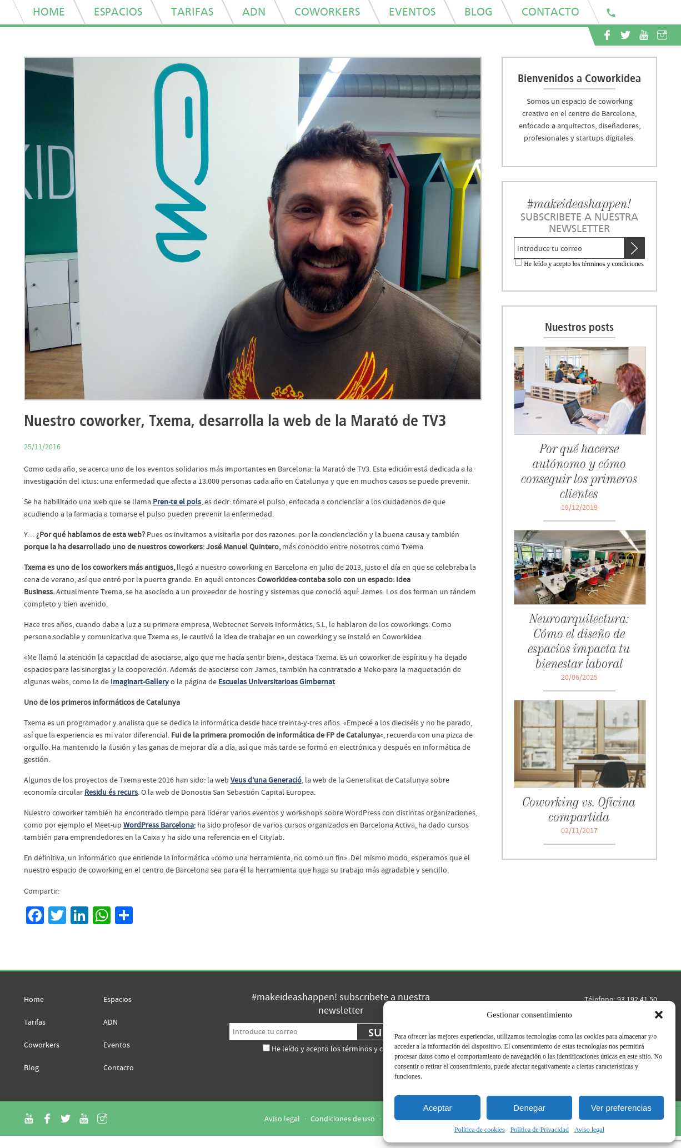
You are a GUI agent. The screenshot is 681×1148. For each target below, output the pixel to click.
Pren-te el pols (177, 502)
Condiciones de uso (343, 1119)
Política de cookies (479, 1130)
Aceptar (437, 1107)
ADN (110, 1022)
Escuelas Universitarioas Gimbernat (276, 681)
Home (34, 999)
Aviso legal (589, 1130)
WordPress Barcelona (158, 825)
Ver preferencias (621, 1107)
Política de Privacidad (539, 1130)
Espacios (117, 999)
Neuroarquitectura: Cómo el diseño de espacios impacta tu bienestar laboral (579, 641)
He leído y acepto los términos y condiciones (584, 264)
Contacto (118, 1067)
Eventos (116, 1045)
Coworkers (41, 1045)
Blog (31, 1067)
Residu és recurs (111, 792)
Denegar (529, 1107)
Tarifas (35, 1022)
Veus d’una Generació (266, 780)
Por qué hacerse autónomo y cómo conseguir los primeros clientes (580, 471)
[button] (658, 1014)
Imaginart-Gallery (140, 681)
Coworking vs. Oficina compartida (579, 809)
